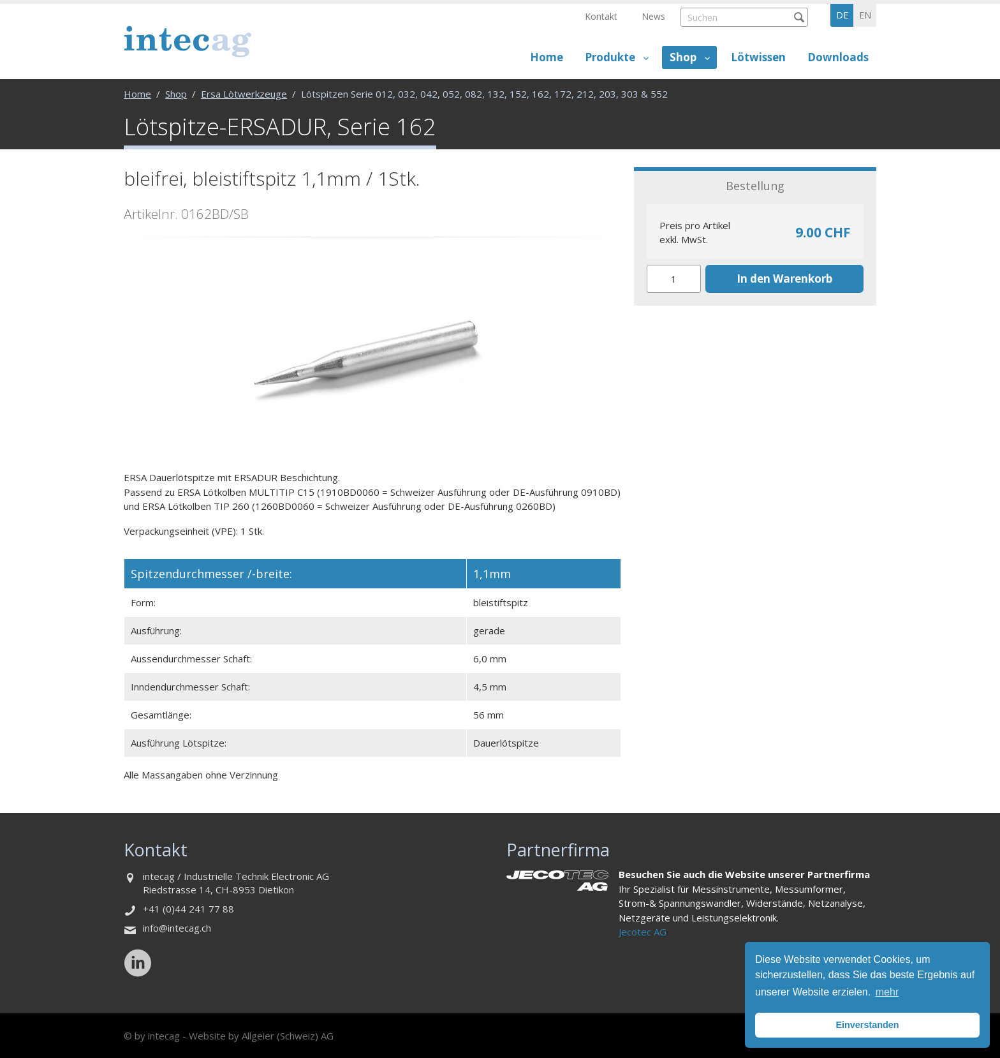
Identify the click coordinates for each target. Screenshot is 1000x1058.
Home (546, 57)
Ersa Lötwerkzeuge (244, 93)
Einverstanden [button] (867, 1025)
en (865, 15)
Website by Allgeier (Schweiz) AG (261, 1035)
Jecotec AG (642, 931)
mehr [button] (887, 992)
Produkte (610, 57)
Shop (683, 57)
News (653, 16)
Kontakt (601, 16)
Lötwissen (758, 57)
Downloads (838, 57)
